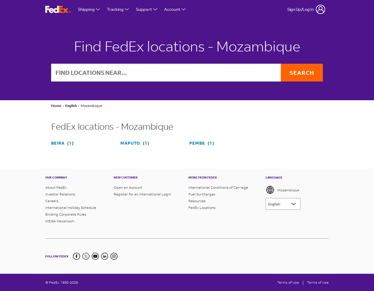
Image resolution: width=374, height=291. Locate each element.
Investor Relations (60, 194)
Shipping (89, 9)
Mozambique (282, 190)
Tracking (118, 9)
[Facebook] (76, 256)
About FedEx (56, 187)
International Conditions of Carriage (218, 187)
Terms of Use (288, 282)
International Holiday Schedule (70, 207)
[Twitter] (85, 256)
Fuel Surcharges (201, 194)
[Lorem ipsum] (283, 204)
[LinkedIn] (104, 256)
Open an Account (128, 187)
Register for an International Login (142, 194)
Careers (51, 201)
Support (146, 9)
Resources (197, 201)
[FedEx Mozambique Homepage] (58, 9)
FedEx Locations (202, 207)
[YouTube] (95, 256)
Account (175, 9)
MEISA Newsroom (60, 221)
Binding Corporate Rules (65, 214)
